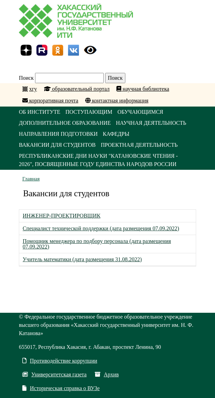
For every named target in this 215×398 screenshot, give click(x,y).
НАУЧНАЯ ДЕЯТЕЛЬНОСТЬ (151, 123)
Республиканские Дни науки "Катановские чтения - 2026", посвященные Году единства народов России (98, 160)
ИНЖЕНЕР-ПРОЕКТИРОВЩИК (61, 216)
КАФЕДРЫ (116, 134)
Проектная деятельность (139, 145)
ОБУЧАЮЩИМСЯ (140, 112)
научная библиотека (142, 89)
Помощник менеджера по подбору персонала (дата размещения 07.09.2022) (97, 244)
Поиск (26, 78)
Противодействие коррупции (59, 361)
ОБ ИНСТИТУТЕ (39, 112)
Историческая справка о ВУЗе (61, 388)
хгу (33, 89)
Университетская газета (54, 374)
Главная (30, 178)
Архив (107, 374)
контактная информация (116, 100)
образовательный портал (77, 89)
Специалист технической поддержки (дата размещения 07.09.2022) (101, 228)
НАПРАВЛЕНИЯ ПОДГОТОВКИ (58, 134)
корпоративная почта (50, 100)
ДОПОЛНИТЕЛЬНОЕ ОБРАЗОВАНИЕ (65, 123)
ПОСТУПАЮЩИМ (89, 112)
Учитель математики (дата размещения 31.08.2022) (82, 259)
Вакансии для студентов (57, 145)
